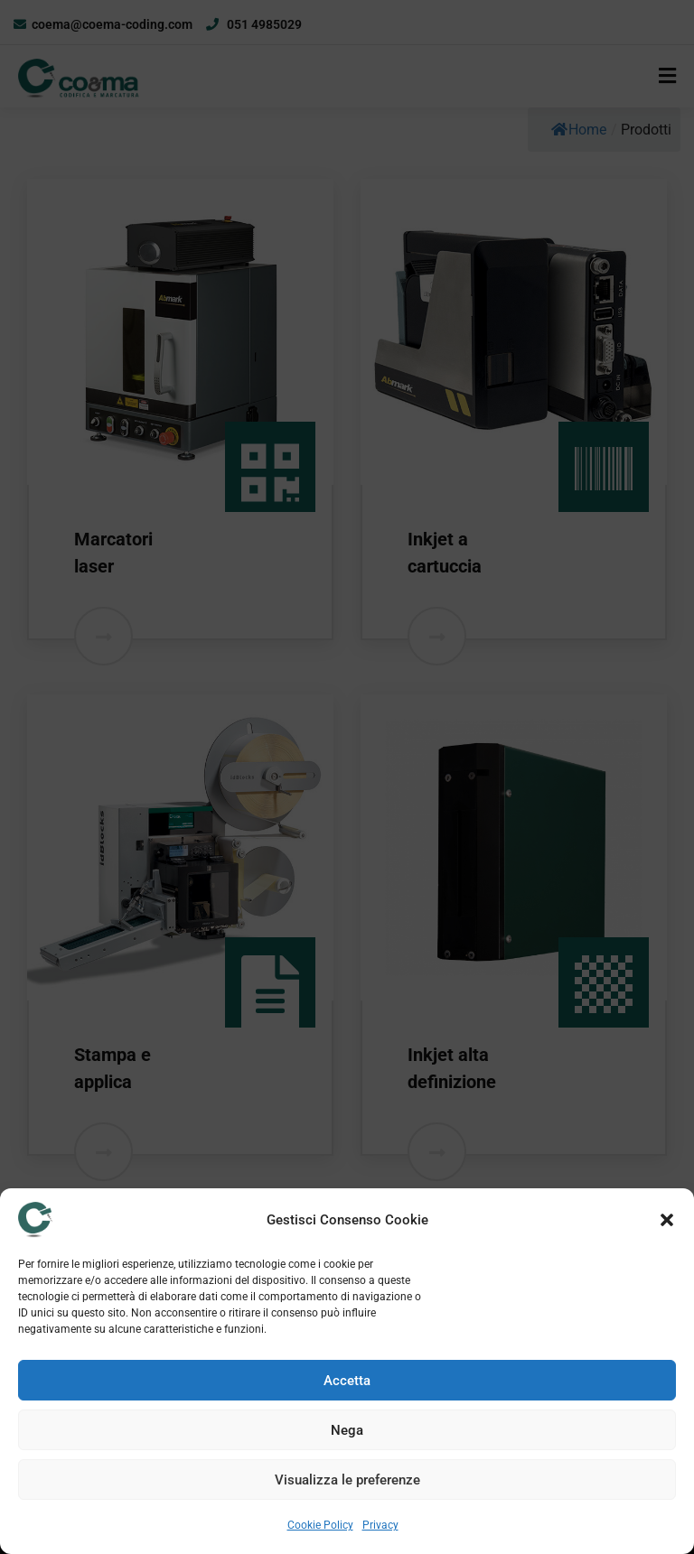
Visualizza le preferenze (347, 1480)
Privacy (380, 1525)
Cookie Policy (320, 1525)
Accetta (347, 1381)
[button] (667, 1220)
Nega (347, 1430)
